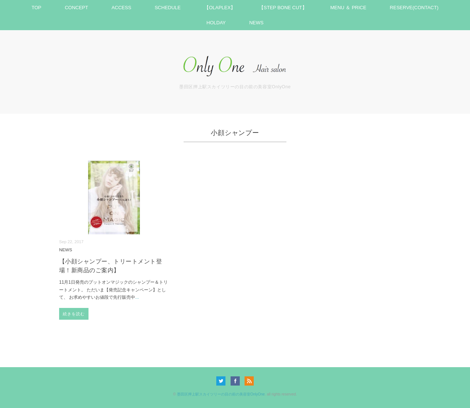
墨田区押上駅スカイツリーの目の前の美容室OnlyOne (221, 394)
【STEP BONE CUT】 (283, 7)
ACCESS (121, 7)
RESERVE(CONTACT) (414, 7)
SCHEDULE (168, 7)
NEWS (256, 22)
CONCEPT (76, 7)
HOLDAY (216, 22)
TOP (36, 7)
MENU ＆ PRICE (348, 7)
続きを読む (74, 314)
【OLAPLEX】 (219, 7)
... (137, 297)
